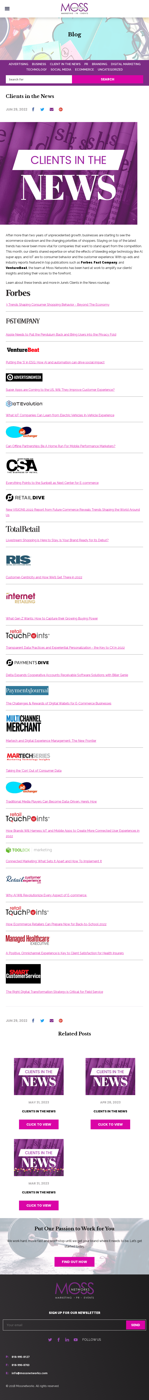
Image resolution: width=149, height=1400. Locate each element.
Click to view (38, 1124)
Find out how (74, 1261)
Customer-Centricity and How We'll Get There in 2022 (44, 577)
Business (39, 64)
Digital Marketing (125, 64)
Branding (99, 64)
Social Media (61, 69)
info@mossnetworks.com (30, 1373)
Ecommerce (84, 69)
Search (107, 79)
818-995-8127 (20, 1357)
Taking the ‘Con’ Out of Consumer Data (34, 770)
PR (86, 64)
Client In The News (65, 64)
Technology (36, 69)
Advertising (18, 64)
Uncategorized (110, 69)
